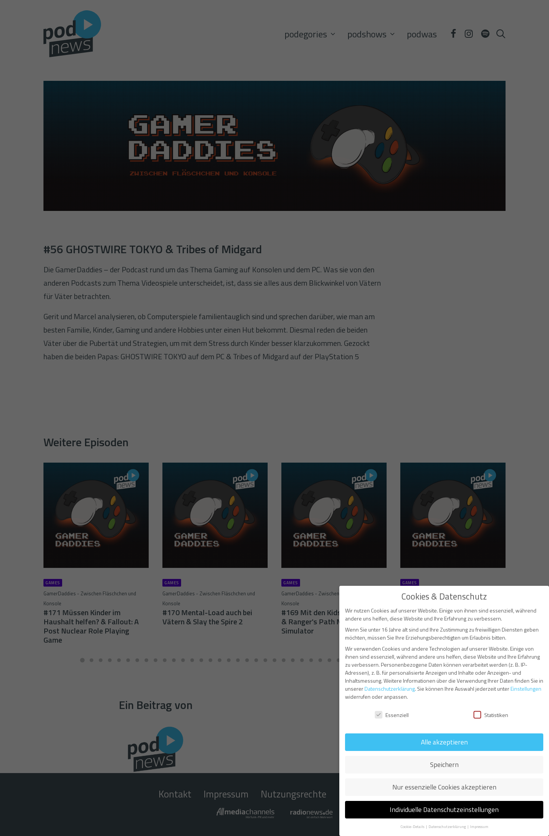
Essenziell (392, 715)
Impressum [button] (479, 826)
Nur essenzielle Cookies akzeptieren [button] (444, 787)
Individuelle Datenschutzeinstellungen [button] (444, 809)
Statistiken (491, 715)
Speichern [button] (444, 764)
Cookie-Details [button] (412, 826)
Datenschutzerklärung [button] (448, 826)
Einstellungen (525, 689)
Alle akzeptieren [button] (444, 742)
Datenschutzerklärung (389, 689)
